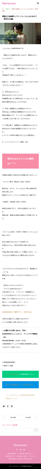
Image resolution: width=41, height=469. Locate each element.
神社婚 (20, 456)
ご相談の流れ (12, 459)
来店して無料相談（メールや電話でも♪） (20, 385)
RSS (24, 449)
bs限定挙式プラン (10, 456)
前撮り (25, 456)
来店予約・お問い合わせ (24, 459)
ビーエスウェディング (15, 466)
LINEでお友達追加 (12, 374)
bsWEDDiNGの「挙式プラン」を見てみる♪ (17, 312)
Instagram (20, 449)
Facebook (17, 449)
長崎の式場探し (12, 453)
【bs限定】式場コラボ (25, 453)
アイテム (31, 456)
